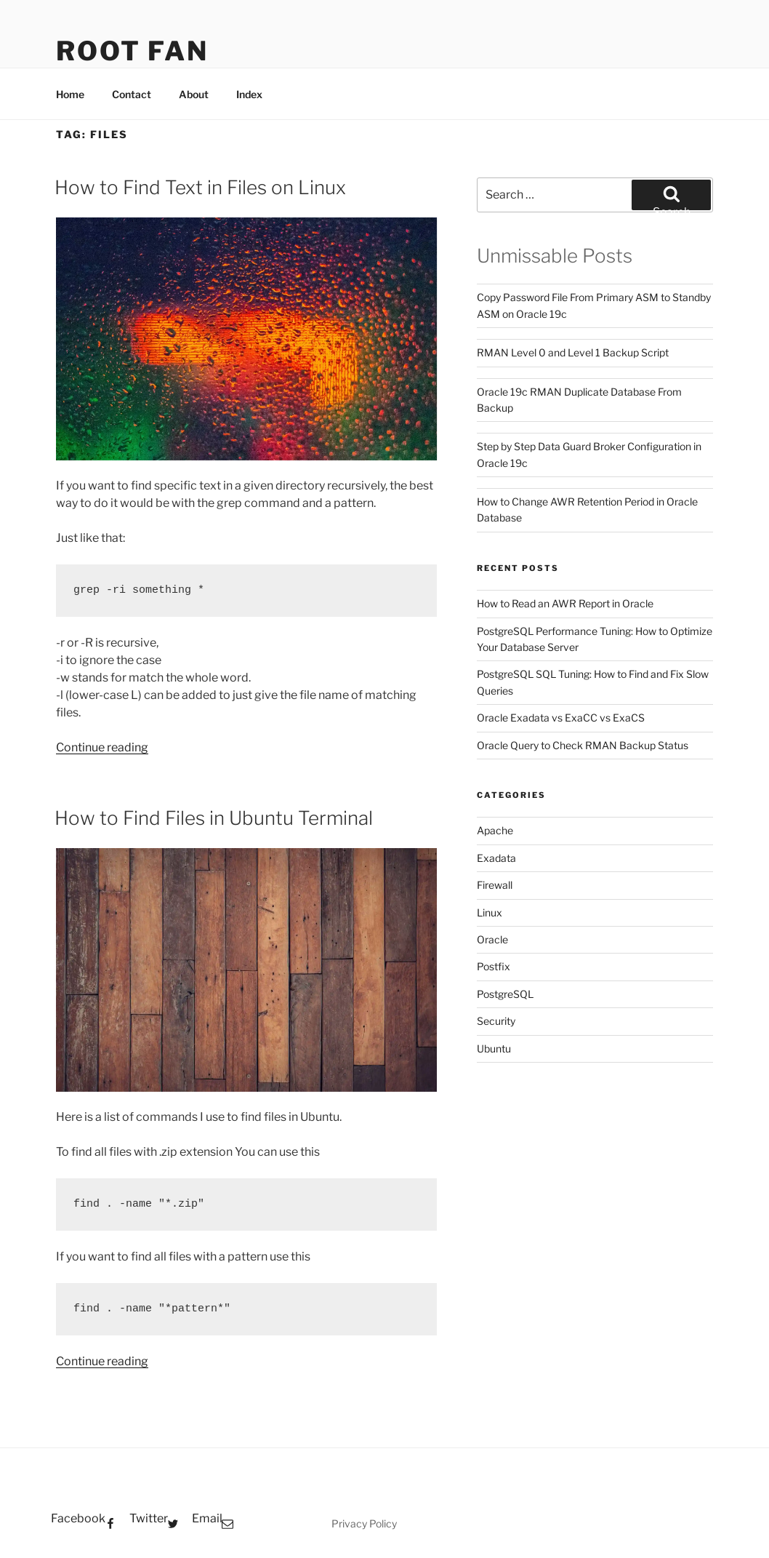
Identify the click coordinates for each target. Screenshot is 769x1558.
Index (249, 94)
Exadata (496, 858)
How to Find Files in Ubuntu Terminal (214, 818)
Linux (489, 912)
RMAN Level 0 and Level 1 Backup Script (573, 352)
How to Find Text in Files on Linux (200, 187)
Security (496, 1021)
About (194, 94)
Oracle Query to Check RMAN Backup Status (582, 745)
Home (70, 94)
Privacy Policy (364, 1523)
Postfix (493, 966)
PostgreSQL (505, 994)
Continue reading (102, 747)
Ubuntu (494, 1048)
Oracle (492, 939)
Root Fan (132, 51)
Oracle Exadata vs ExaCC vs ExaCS (561, 717)
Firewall (494, 885)
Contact (131, 94)
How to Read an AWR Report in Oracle (565, 603)
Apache (495, 830)
